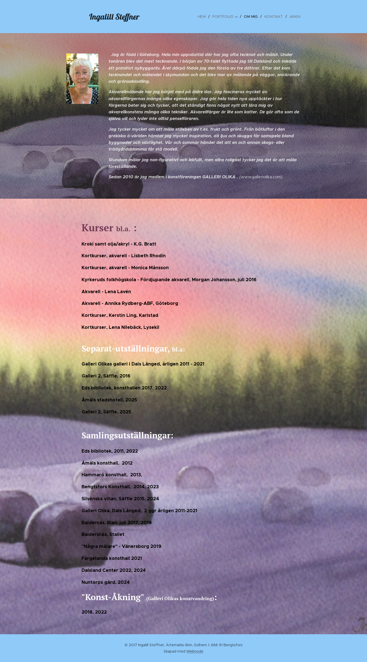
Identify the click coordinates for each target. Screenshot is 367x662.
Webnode (194, 651)
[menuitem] (205, 16)
